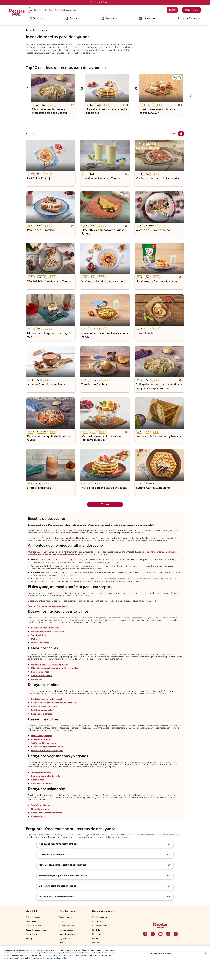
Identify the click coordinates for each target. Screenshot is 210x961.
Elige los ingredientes (34, 926)
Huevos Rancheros (40, 643)
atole (138, 540)
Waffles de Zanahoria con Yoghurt (47, 751)
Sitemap (29, 939)
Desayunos (96, 921)
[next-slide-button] (191, 95)
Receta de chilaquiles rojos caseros (48, 632)
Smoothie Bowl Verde (41, 676)
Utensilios (63, 943)
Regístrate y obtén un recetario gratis (105, 2)
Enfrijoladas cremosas (41, 714)
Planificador (147, 18)
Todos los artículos (66, 917)
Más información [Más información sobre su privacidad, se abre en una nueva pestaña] (60, 958)
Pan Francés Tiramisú (41, 739)
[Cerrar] (206, 953)
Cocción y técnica (66, 926)
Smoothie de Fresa (40, 672)
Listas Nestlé (31, 921)
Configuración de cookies (161, 953)
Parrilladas (96, 930)
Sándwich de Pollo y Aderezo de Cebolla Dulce (53, 703)
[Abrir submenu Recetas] (35, 18)
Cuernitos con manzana (42, 783)
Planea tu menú (32, 934)
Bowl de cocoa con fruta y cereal (46, 699)
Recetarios (72, 18)
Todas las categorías (100, 917)
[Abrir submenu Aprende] (110, 18)
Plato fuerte (97, 934)
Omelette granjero (40, 809)
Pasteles (95, 943)
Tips (61, 921)
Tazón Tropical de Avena (42, 805)
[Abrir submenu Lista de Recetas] (189, 18)
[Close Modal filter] (181, 133)
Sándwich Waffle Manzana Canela (47, 747)
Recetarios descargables (36, 930)
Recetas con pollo (99, 926)
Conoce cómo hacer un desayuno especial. (48, 606)
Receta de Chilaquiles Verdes (45, 628)
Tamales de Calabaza (41, 772)
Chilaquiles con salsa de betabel (46, 813)
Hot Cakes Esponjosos (41, 736)
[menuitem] (36, 19)
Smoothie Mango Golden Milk (45, 776)
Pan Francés (37, 816)
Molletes (35, 639)
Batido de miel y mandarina (44, 706)
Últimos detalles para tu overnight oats (49, 665)
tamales (70, 538)
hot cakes (60, 538)
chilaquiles (80, 538)
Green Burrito (37, 780)
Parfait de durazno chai (42, 710)
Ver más (105, 504)
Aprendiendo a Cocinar (69, 934)
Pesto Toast (36, 679)
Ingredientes (64, 939)
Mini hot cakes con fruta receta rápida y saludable (54, 668)
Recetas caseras (66, 930)
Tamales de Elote (39, 635)
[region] (105, 953)
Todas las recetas (41, 30)
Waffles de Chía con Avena (44, 743)
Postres (95, 939)
